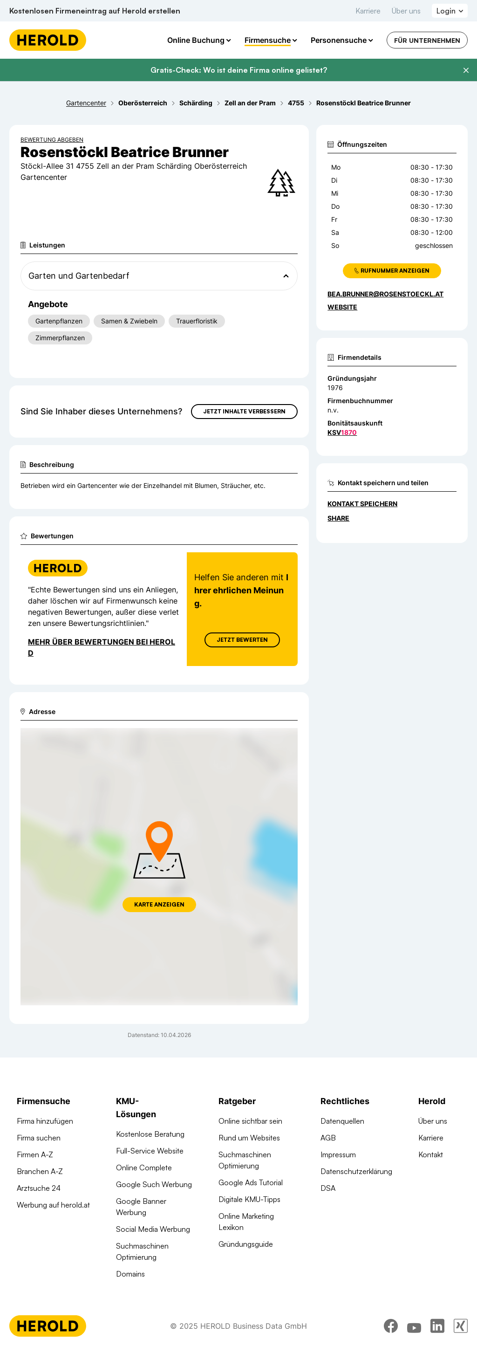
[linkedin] (437, 1327)
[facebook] (391, 1327)
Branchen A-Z (40, 1171)
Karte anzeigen (159, 904)
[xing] (461, 1327)
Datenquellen (342, 1121)
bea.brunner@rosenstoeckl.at (385, 294)
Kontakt (430, 1154)
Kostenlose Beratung (150, 1134)
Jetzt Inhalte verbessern (244, 411)
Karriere (368, 10)
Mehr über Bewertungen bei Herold (101, 647)
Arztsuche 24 (39, 1188)
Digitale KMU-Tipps (249, 1199)
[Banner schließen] (465, 70)
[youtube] (414, 1327)
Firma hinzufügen (45, 1121)
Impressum (338, 1154)
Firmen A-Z (35, 1154)
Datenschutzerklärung (356, 1171)
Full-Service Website (150, 1150)
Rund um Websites (249, 1137)
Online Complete (144, 1167)
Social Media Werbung (153, 1229)
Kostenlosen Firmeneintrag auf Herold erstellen (94, 10)
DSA (327, 1188)
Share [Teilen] (338, 518)
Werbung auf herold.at (53, 1204)
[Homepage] (47, 40)
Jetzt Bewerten (242, 639)
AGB (328, 1137)
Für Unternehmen (427, 40)
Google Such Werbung (154, 1184)
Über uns (406, 10)
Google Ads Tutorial (250, 1182)
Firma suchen (39, 1137)
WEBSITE (342, 307)
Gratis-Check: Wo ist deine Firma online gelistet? (238, 70)
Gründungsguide (245, 1244)
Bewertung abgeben (51, 139)
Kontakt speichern (362, 504)
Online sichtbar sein (250, 1121)
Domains (130, 1273)
